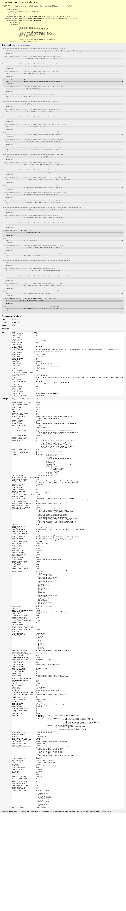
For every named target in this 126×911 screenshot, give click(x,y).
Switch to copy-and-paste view (21, 48)
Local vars (9, 56)
